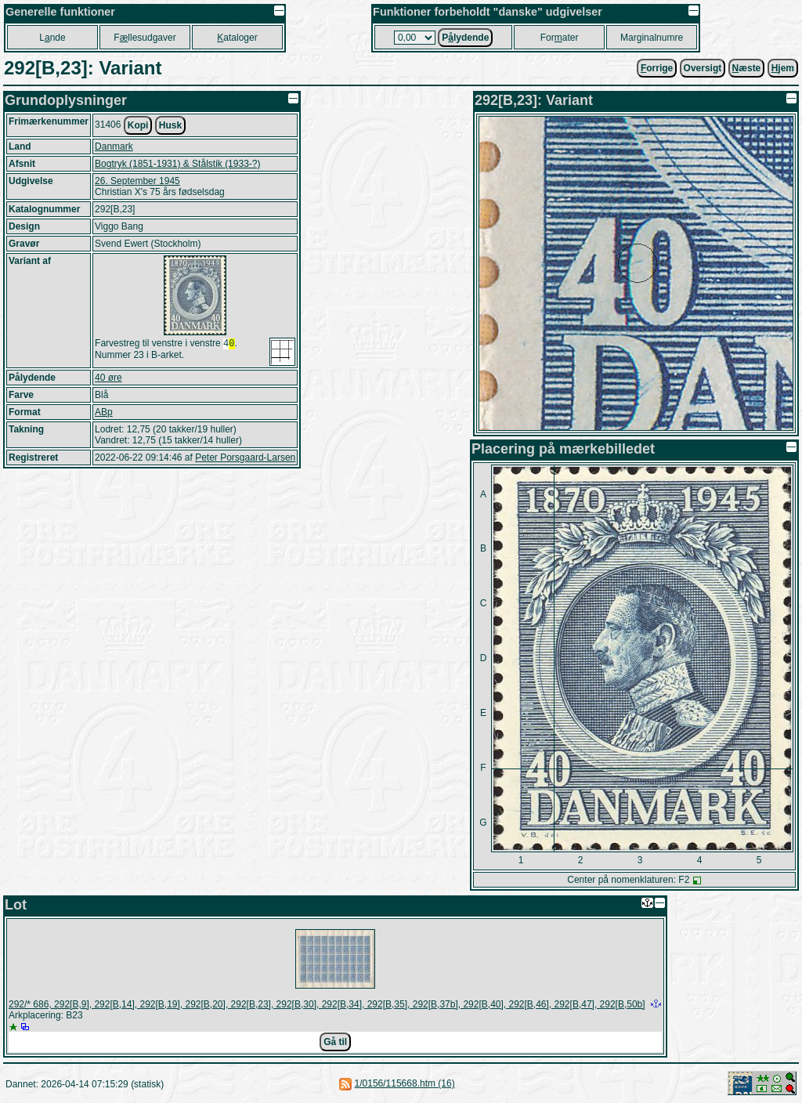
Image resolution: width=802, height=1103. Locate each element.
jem (782, 68)
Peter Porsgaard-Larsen (245, 457)
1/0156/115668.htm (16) (405, 1083)
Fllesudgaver (144, 37)
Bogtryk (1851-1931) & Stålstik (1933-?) (177, 163)
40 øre (108, 377)
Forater (559, 37)
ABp (104, 412)
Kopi (138, 125)
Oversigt (703, 68)
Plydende (465, 37)
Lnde (52, 37)
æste (746, 68)
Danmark (114, 146)
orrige (657, 68)
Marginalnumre (651, 37)
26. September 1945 (137, 180)
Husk (170, 125)
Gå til (335, 1041)
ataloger (237, 37)
